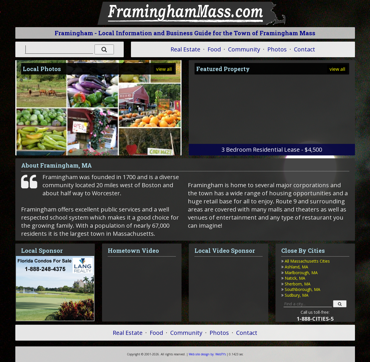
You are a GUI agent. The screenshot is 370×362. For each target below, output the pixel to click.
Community (244, 49)
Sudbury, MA (296, 295)
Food (214, 49)
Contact (304, 49)
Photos (277, 49)
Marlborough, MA (301, 272)
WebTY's (207, 354)
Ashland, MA (296, 267)
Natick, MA (295, 278)
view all (164, 69)
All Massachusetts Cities (307, 261)
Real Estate (185, 49)
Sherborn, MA (297, 284)
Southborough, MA (302, 289)
